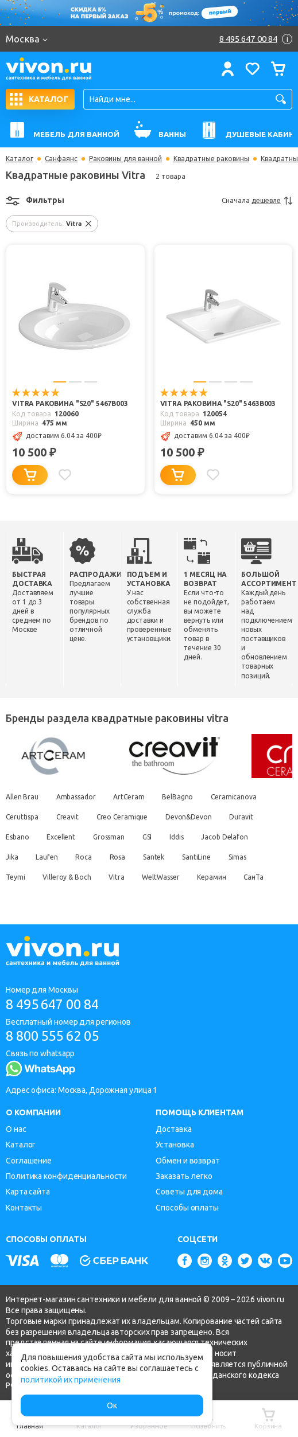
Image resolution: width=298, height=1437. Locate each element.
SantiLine (200, 856)
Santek (156, 856)
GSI (149, 836)
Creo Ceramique (123, 816)
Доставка (173, 1129)
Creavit (68, 816)
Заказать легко (184, 1176)
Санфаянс (61, 158)
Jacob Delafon (228, 836)
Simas (242, 856)
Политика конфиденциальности (66, 1176)
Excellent (61, 836)
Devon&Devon (191, 816)
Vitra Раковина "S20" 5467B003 (70, 404)
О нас (16, 1129)
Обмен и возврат (188, 1160)
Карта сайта (28, 1191)
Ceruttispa (22, 816)
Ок (112, 1405)
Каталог (19, 158)
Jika (12, 856)
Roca (85, 856)
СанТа (257, 876)
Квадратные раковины (211, 158)
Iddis (179, 836)
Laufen (48, 856)
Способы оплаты (187, 1207)
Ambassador (76, 796)
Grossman (110, 836)
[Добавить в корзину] (30, 475)
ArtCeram (130, 796)
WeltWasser (163, 876)
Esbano (17, 836)
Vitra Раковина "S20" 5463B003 (218, 404)
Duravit (244, 816)
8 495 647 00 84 (56, 1004)
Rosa (120, 856)
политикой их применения (71, 1379)
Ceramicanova (237, 796)
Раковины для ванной (125, 158)
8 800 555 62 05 (56, 1036)
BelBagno (179, 796)
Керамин (214, 876)
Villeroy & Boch (68, 876)
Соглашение (29, 1160)
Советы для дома (189, 1191)
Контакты (24, 1207)
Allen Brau (22, 796)
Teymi (15, 876)
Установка (174, 1144)
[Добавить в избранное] (65, 475)
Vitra (118, 876)
